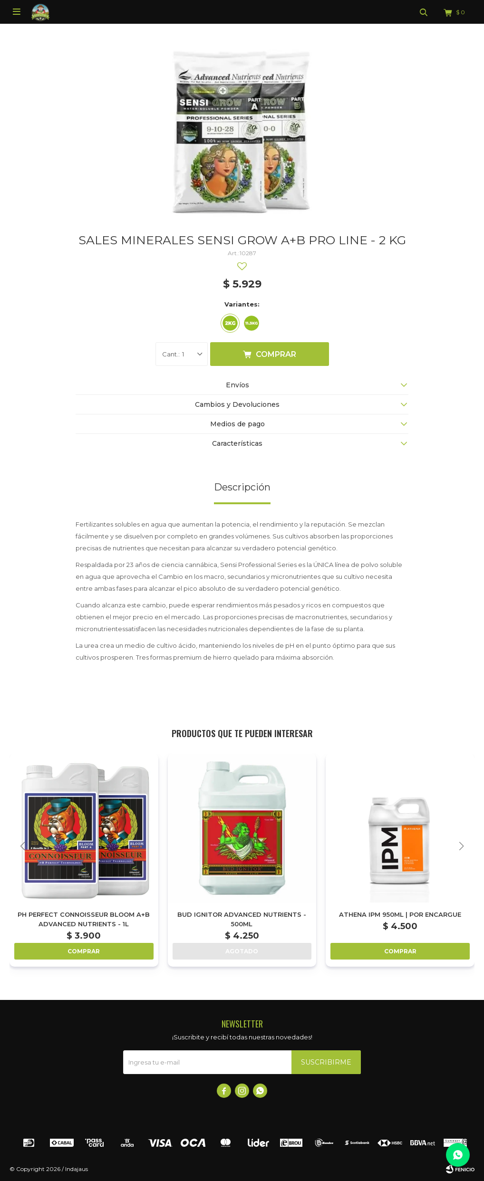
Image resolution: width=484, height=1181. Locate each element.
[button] (461, 846)
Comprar (276, 354)
